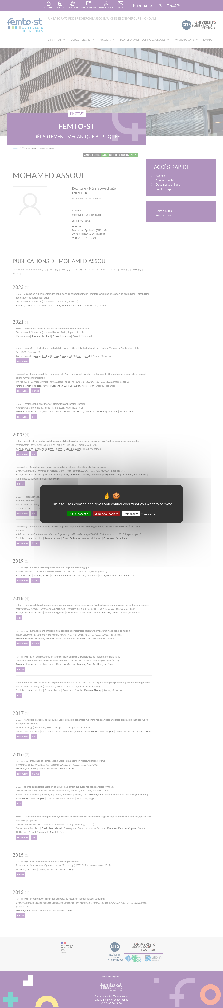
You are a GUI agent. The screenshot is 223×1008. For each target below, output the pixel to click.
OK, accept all (79, 513)
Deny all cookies (106, 513)
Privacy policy (149, 513)
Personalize (131, 513)
